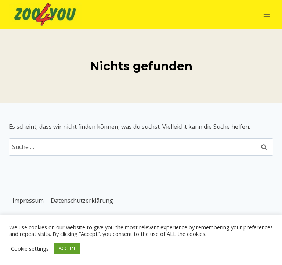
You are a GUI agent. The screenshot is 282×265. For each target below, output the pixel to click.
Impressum (28, 201)
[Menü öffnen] (266, 14)
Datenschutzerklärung (82, 201)
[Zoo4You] (45, 14)
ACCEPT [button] (67, 248)
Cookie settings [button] (30, 248)
